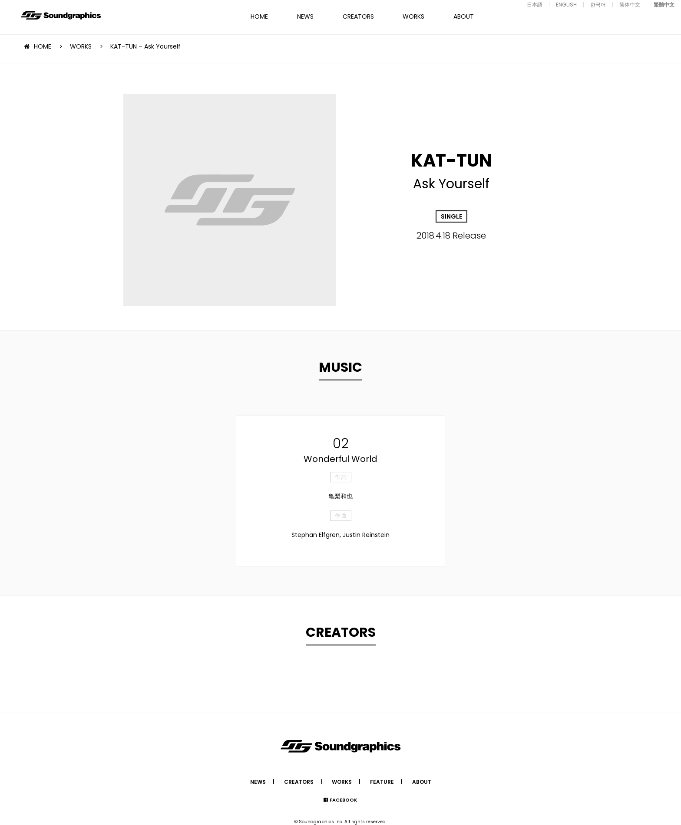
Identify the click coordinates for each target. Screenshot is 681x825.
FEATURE (382, 782)
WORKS (413, 16)
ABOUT (463, 16)
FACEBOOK (343, 799)
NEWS (305, 16)
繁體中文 (664, 4)
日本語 (534, 4)
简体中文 (629, 4)
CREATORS (358, 16)
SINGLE (451, 216)
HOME (259, 16)
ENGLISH (566, 4)
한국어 (598, 4)
